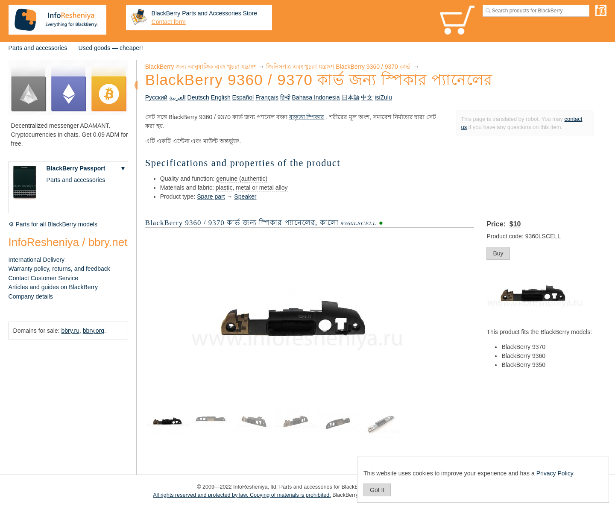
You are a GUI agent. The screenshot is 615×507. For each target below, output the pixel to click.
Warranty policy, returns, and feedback (59, 268)
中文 (367, 97)
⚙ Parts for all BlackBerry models (53, 224)
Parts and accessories (38, 47)
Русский (156, 97)
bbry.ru (70, 330)
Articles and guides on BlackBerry (53, 287)
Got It (377, 489)
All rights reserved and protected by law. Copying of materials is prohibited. (242, 495)
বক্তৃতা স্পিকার (307, 117)
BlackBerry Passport (76, 168)
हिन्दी (285, 97)
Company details (31, 296)
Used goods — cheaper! (111, 47)
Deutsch (198, 97)
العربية (177, 97)
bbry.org (93, 330)
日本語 (351, 97)
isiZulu (383, 97)
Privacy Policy (554, 473)
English (221, 97)
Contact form (169, 21)
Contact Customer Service (43, 278)
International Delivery (37, 259)
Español (243, 97)
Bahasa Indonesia (316, 97)
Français (266, 97)
